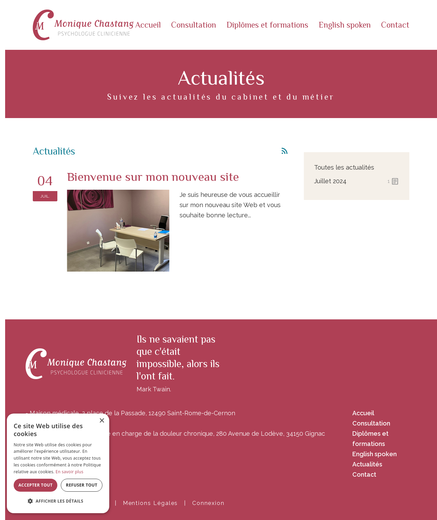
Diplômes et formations (267, 24)
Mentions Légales (150, 503)
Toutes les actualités (344, 167)
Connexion (208, 503)
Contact (395, 24)
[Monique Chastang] (83, 24)
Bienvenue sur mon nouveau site (153, 177)
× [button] (101, 420)
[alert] (58, 463)
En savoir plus (69, 472)
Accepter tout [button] (35, 485)
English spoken (345, 24)
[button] (58, 501)
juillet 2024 (356, 181)
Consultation (193, 24)
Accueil (148, 24)
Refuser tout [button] (81, 485)
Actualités (367, 464)
